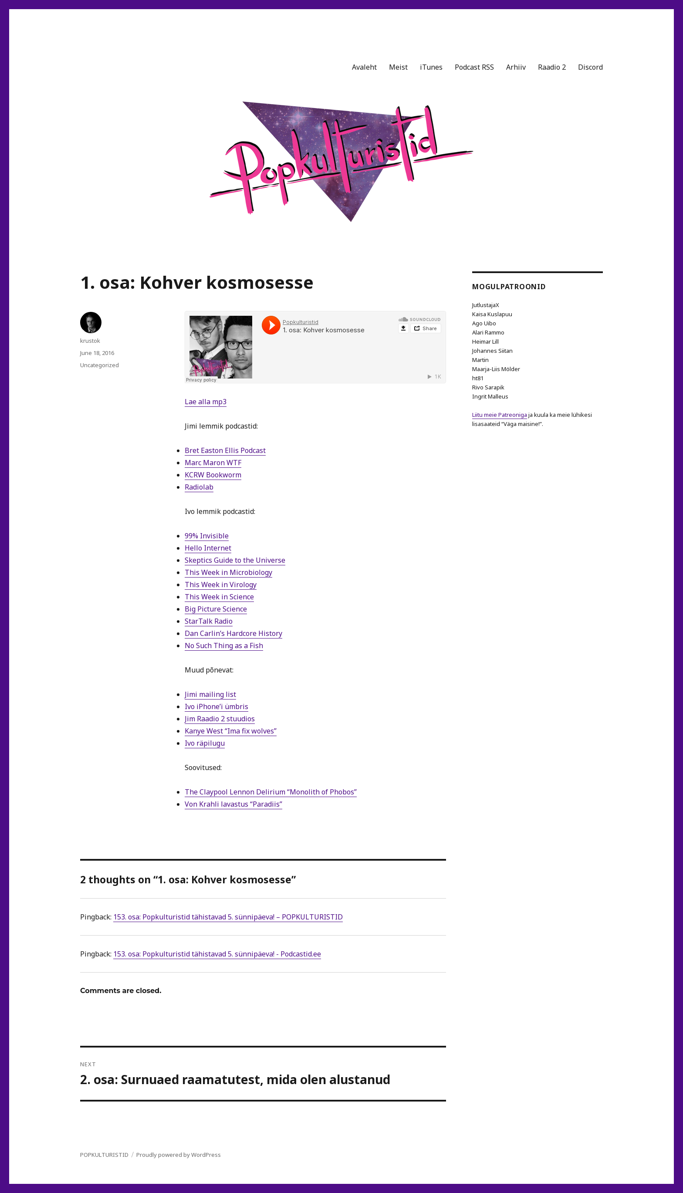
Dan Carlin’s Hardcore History (233, 633)
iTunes (431, 67)
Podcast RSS (474, 67)
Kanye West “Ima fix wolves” (231, 731)
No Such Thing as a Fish (224, 645)
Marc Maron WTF (213, 462)
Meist (398, 67)
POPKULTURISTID (104, 1155)
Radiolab (199, 487)
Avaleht (364, 67)
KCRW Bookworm (213, 475)
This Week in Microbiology (228, 572)
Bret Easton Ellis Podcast (225, 450)
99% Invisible (207, 536)
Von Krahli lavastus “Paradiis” (233, 804)
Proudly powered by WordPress (178, 1155)
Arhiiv (516, 67)
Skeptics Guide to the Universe (235, 560)
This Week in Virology (221, 584)
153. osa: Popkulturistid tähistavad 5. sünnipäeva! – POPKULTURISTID (228, 917)
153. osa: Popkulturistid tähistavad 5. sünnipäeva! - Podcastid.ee (217, 954)
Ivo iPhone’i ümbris (216, 706)
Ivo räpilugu (205, 743)
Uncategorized (99, 365)
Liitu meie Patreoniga (499, 415)
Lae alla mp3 (206, 401)
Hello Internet (208, 548)
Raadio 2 (552, 67)
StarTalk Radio (209, 621)
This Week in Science (219, 597)
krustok (90, 341)
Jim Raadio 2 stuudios (220, 718)
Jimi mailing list (210, 694)
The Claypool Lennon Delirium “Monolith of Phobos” (271, 792)
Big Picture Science (216, 609)
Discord (590, 67)
